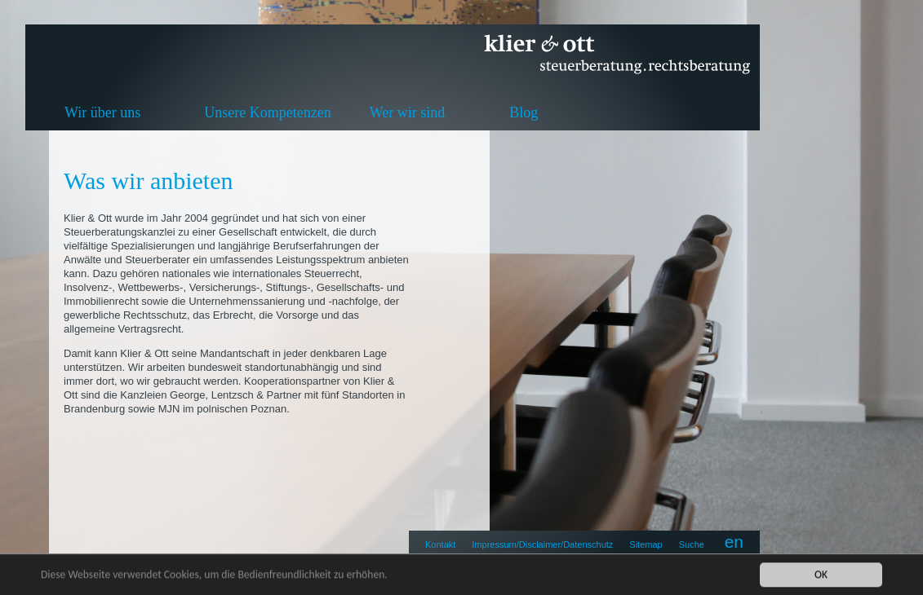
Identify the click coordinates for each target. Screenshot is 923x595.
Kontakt (440, 544)
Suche (691, 544)
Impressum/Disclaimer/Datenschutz (542, 544)
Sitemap (645, 544)
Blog (523, 112)
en (734, 541)
